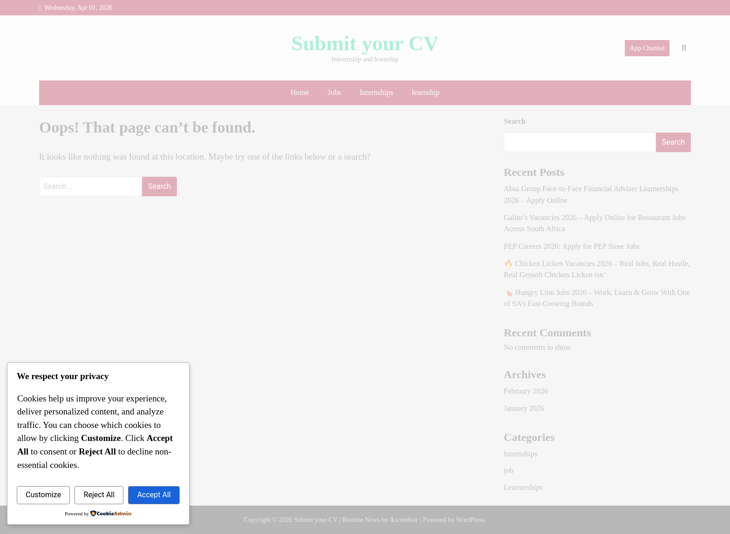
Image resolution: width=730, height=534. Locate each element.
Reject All (99, 494)
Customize (43, 494)
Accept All (154, 494)
